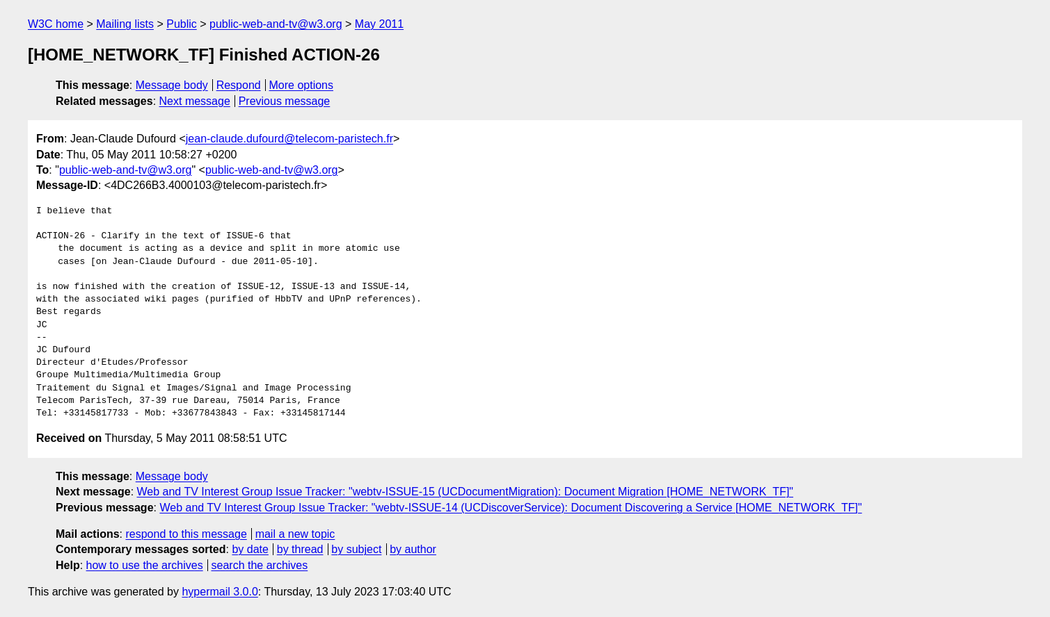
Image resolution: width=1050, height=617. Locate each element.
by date (250, 549)
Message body (172, 85)
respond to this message (185, 534)
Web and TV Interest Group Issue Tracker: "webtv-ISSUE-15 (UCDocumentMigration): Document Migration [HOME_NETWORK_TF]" (465, 491)
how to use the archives (144, 565)
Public (181, 24)
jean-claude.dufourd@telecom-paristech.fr (289, 139)
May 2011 (379, 24)
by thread (300, 549)
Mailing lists (125, 24)
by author (413, 549)
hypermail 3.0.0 (219, 592)
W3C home (55, 24)
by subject (356, 549)
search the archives (260, 565)
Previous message (285, 101)
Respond (238, 85)
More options (301, 85)
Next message (194, 101)
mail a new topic (295, 534)
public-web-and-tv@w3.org (275, 24)
